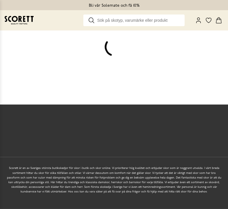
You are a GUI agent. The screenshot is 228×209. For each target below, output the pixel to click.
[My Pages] (198, 20)
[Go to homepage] (19, 20)
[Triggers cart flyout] (218, 20)
